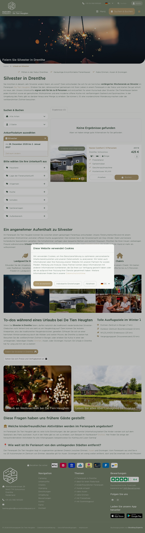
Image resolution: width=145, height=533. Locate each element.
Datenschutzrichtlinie (75, 273)
